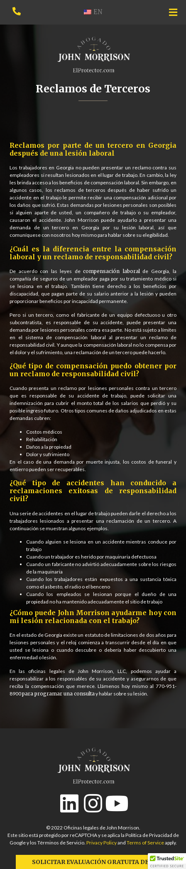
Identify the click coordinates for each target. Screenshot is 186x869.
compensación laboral (111, 271)
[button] (167, 861)
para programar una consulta (58, 693)
